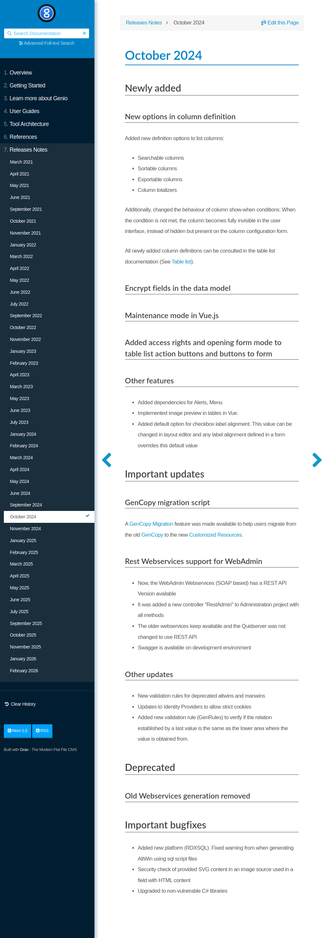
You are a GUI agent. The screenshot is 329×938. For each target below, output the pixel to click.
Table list (183, 262)
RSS (43, 730)
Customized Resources (229, 535)
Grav (25, 749)
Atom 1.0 (19, 730)
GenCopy (166, 535)
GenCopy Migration (153, 524)
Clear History (21, 704)
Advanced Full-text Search (50, 43)
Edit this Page (279, 23)
